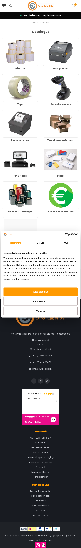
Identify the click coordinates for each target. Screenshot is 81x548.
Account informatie (40, 491)
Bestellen (40, 442)
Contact (40, 467)
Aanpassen (40, 301)
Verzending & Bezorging (40, 457)
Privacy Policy (40, 452)
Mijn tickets (41, 500)
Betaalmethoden (40, 447)
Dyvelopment (45, 540)
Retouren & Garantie (40, 462)
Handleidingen (40, 476)
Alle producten (40, 515)
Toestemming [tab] (14, 243)
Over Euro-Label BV (40, 437)
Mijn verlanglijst (40, 505)
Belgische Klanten (40, 472)
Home (34, 22)
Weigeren (40, 310)
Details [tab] (40, 243)
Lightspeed (57, 535)
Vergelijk (40, 510)
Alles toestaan (40, 291)
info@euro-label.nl (42, 368)
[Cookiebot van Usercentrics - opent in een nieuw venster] (65, 235)
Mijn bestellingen (40, 495)
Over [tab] (66, 243)
